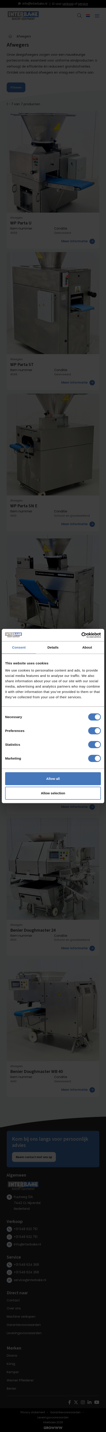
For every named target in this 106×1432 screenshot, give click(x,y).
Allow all (53, 778)
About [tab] (87, 647)
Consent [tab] (19, 647)
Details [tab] (53, 647)
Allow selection (53, 793)
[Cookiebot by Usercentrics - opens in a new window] (81, 635)
